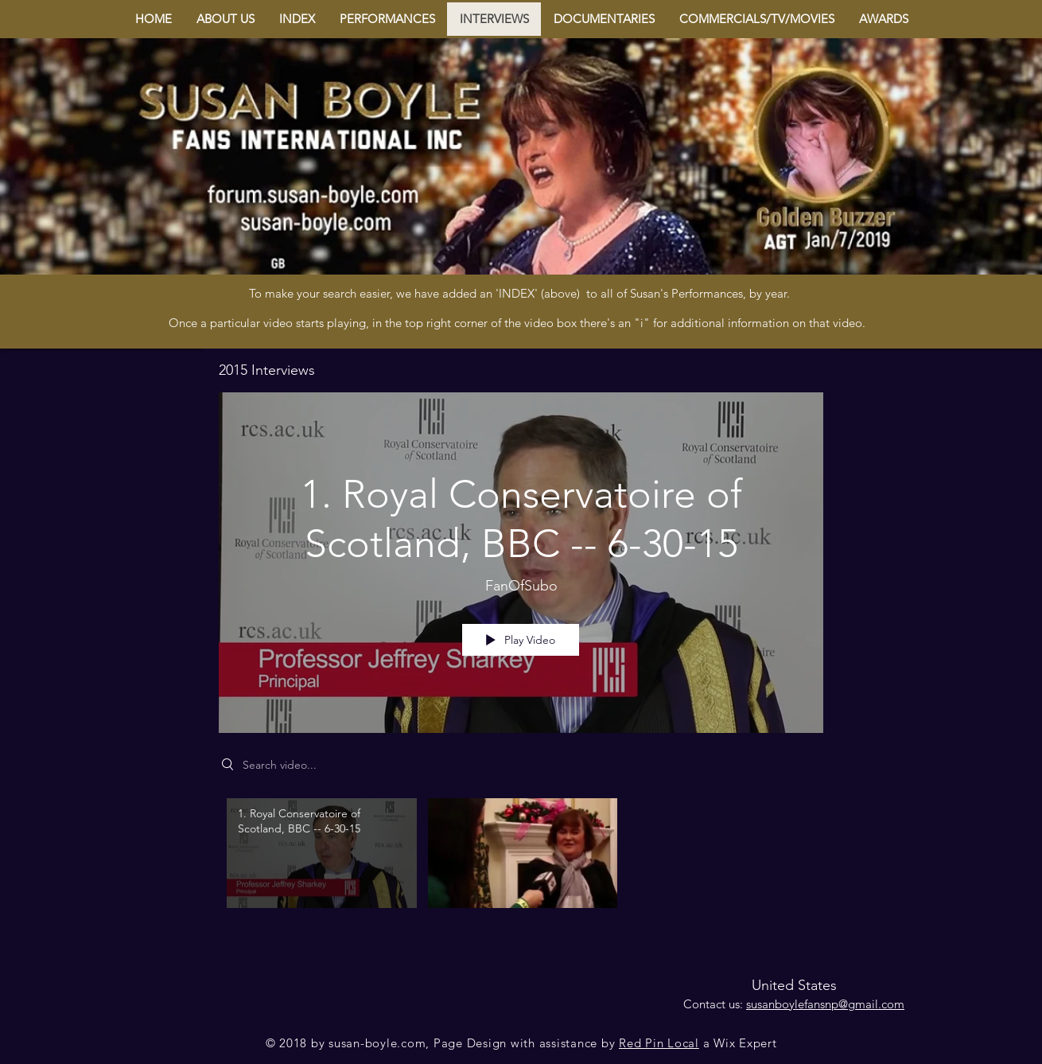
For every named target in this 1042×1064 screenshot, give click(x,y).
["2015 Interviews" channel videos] (521, 857)
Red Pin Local (659, 1042)
